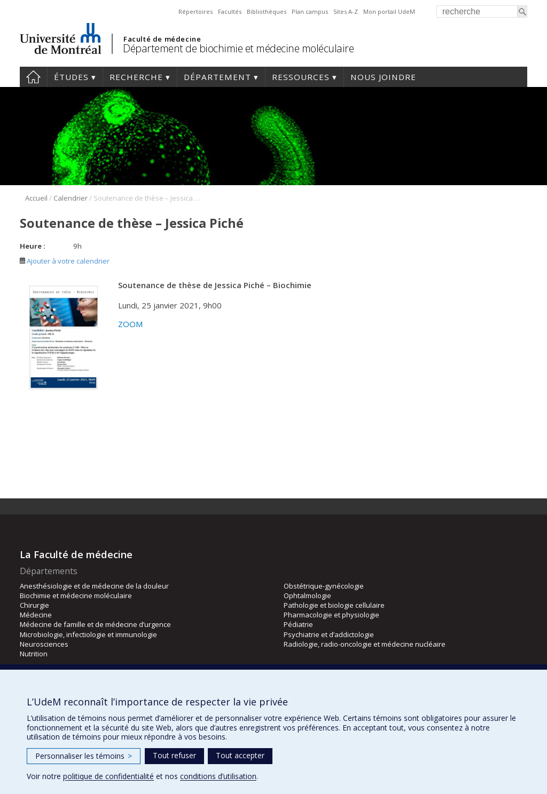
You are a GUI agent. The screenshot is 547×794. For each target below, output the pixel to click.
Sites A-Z (345, 11)
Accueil (33, 77)
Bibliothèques (266, 11)
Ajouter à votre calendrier (65, 261)
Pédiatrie (298, 624)
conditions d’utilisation (218, 776)
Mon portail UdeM (389, 11)
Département (217, 77)
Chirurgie (34, 605)
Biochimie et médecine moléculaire (76, 595)
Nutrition (34, 653)
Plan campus (310, 11)
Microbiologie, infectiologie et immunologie (88, 634)
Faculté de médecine (162, 39)
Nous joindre (383, 77)
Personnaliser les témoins (83, 756)
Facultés (229, 11)
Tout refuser (174, 755)
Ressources (301, 77)
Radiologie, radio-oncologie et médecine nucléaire (365, 644)
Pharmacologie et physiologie (331, 615)
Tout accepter (240, 755)
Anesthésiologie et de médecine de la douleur (94, 586)
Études (71, 77)
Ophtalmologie (307, 595)
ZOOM (130, 324)
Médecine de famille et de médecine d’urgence (95, 624)
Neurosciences (44, 644)
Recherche (136, 77)
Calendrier (70, 198)
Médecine (36, 615)
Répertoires (195, 11)
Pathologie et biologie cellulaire (334, 605)
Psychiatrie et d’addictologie (329, 634)
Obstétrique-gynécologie (324, 586)
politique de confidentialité (108, 776)
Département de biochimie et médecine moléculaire (238, 48)
